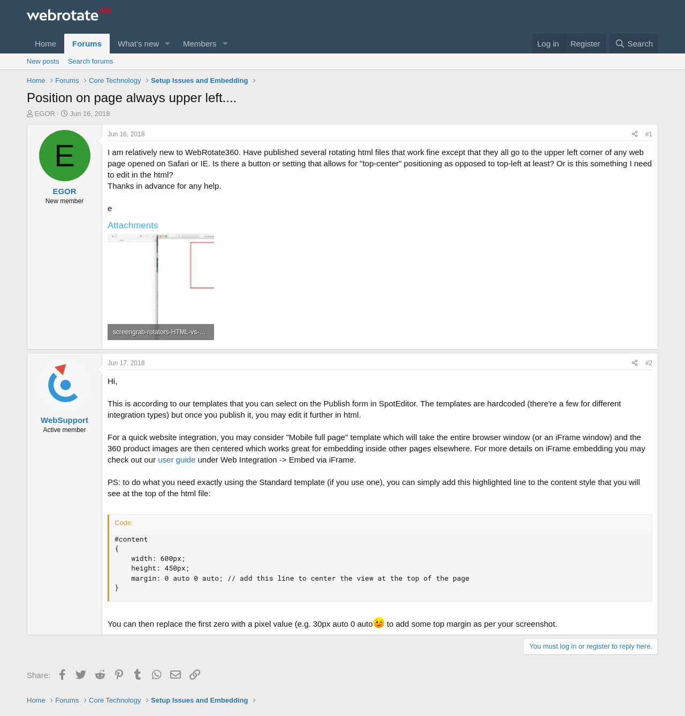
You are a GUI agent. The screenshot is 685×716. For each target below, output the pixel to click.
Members (200, 43)
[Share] (635, 134)
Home (45, 43)
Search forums (90, 61)
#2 (648, 363)
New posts (43, 61)
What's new (138, 43)
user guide (176, 459)
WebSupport (64, 420)
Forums (87, 43)
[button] (167, 43)
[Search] (634, 43)
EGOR (45, 114)
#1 (648, 134)
